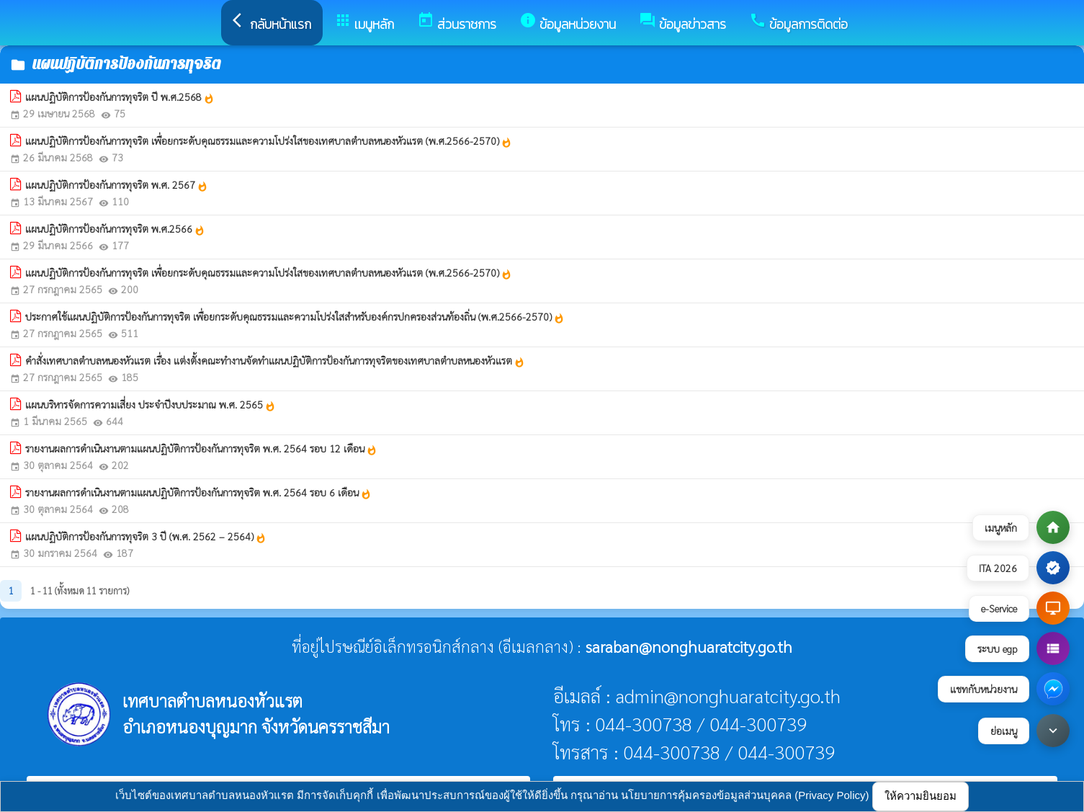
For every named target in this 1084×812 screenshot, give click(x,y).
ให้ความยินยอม (920, 796)
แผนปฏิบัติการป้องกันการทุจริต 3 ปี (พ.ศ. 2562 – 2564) (145, 537)
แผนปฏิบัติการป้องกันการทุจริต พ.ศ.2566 (115, 229)
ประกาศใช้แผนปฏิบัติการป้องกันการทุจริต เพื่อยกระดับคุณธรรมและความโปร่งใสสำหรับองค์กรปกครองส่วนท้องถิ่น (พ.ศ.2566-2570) (295, 317)
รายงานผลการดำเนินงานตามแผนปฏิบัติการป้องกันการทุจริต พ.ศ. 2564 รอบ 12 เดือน (201, 449)
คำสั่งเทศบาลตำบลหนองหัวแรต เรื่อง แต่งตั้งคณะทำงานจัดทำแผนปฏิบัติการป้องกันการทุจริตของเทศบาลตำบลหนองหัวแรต (275, 361)
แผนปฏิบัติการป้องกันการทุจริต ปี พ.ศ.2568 (120, 97)
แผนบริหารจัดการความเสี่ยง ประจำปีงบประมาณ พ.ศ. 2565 (150, 405)
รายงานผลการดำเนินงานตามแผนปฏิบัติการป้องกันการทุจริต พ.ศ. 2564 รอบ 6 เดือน (198, 493)
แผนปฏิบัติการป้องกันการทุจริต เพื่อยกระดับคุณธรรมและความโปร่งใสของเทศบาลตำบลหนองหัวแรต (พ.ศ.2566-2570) (268, 141)
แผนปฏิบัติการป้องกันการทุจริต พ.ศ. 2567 (116, 185)
